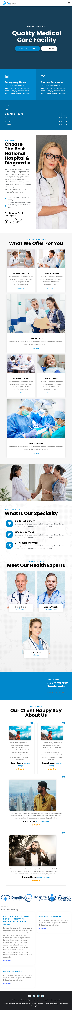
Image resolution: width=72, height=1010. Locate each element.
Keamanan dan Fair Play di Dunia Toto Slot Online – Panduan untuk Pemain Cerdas (16, 920)
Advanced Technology (50, 916)
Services (36, 1000)
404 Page (14, 1000)
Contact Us (49, 48)
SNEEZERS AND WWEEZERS (51, 1000)
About (22, 1000)
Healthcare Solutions (13, 971)
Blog (28, 1000)
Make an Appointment (27, 48)
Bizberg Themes (36, 1006)
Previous (62, 114)
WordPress (54, 1003)
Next (65, 114)
